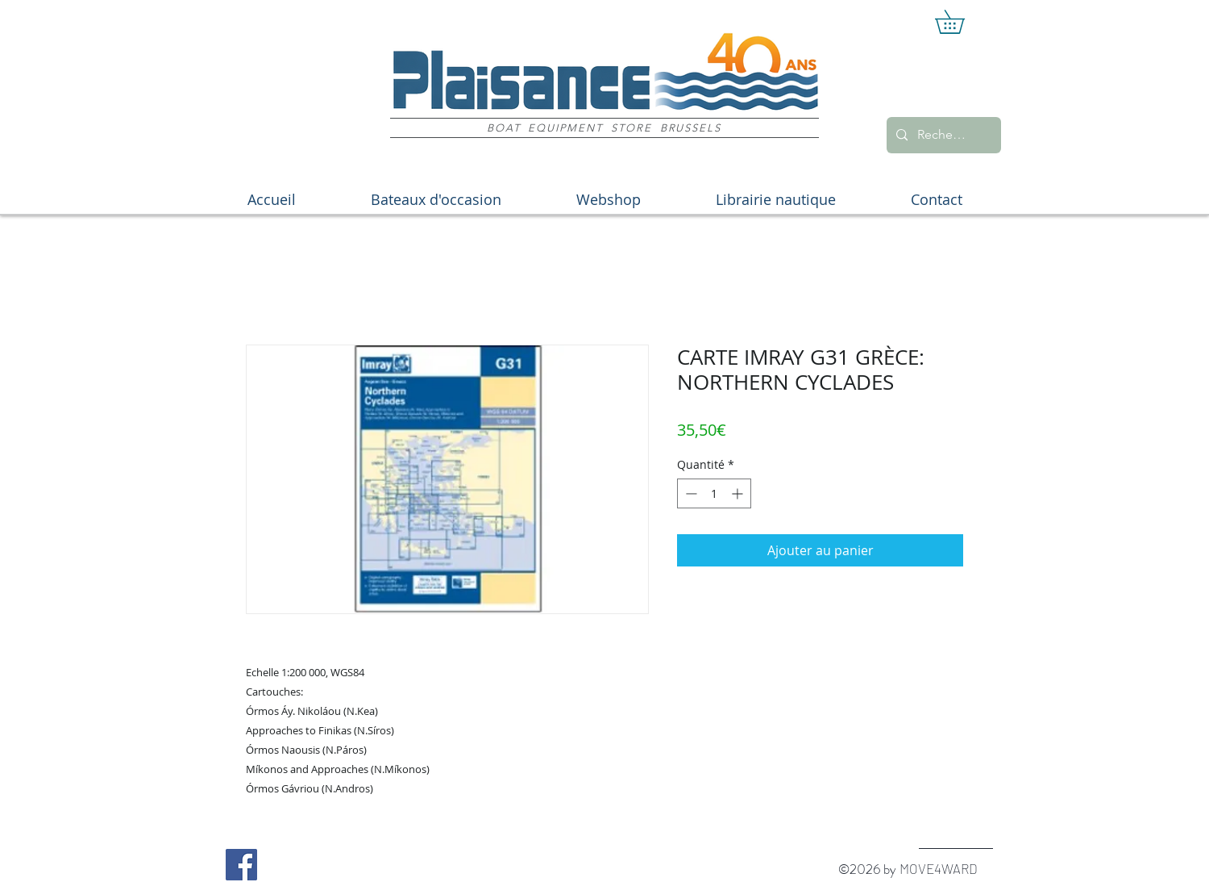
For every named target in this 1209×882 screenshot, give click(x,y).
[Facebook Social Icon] (241, 864)
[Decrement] (689, 493)
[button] (961, 22)
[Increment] (739, 493)
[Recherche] (942, 135)
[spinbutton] (714, 493)
